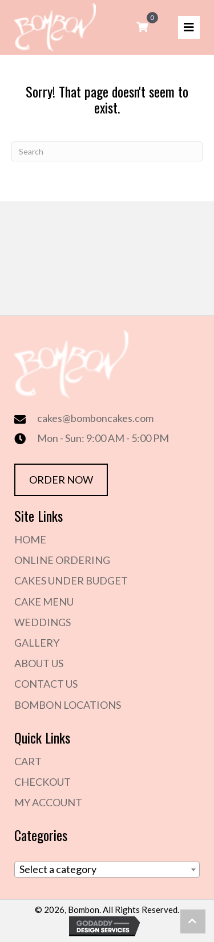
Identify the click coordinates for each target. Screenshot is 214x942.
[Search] (107, 151)
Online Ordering (62, 560)
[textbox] (107, 869)
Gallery (36, 642)
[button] (192, 921)
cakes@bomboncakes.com (95, 418)
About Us (38, 663)
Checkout (42, 781)
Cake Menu (44, 601)
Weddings (42, 622)
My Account (48, 802)
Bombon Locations (67, 705)
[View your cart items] (142, 27)
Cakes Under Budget (71, 580)
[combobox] (107, 870)
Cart (28, 761)
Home (30, 539)
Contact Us (46, 683)
